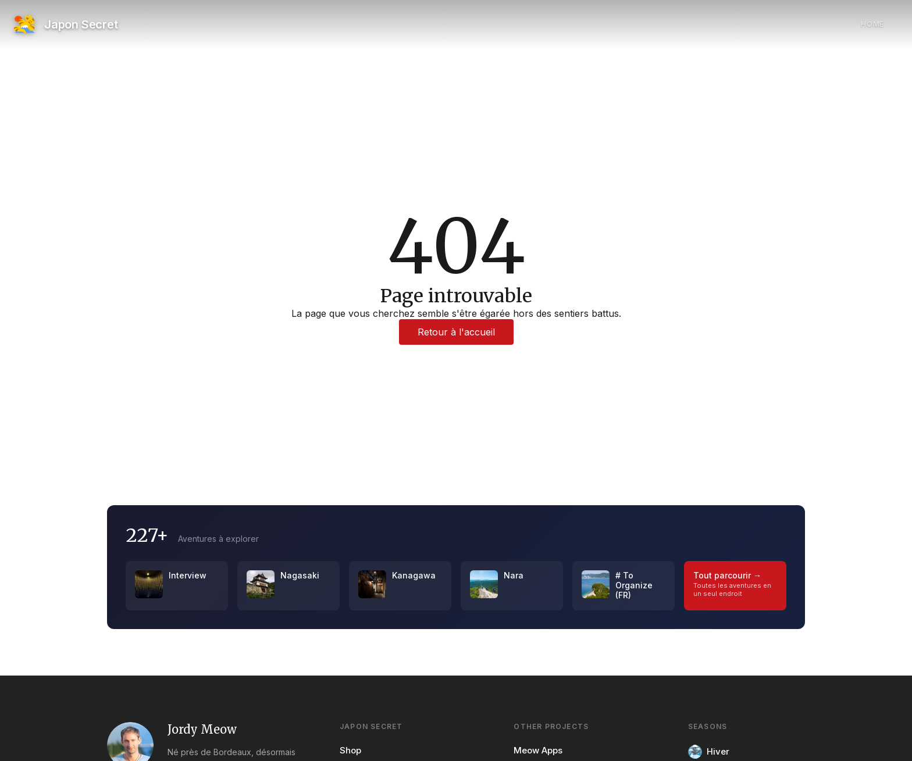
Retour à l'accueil (456, 332)
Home (872, 23)
